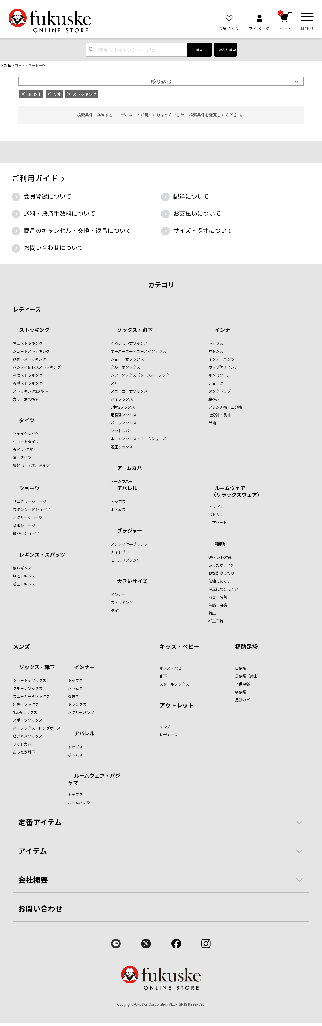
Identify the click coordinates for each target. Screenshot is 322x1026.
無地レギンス (24, 576)
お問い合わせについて (53, 247)
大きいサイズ (132, 581)
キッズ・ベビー (179, 646)
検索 (199, 49)
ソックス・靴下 (135, 330)
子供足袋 (242, 684)
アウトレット (176, 705)
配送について (191, 196)
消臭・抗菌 (217, 597)
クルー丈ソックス (125, 367)
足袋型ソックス (124, 414)
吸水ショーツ (24, 525)
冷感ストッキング (27, 383)
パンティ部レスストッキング (37, 367)
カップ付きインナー (225, 367)
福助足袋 (246, 646)
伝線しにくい (219, 581)
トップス (215, 343)
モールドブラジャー (127, 560)
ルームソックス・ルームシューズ (138, 438)
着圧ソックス (122, 446)
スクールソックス (174, 684)
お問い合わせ (40, 908)
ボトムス (215, 351)
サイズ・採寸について (202, 230)
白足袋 (240, 668)
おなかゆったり (221, 573)
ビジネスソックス (27, 736)
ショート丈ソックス (127, 359)
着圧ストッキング (27, 343)
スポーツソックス (27, 720)
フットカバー (122, 430)
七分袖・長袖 (219, 414)
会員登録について (47, 196)
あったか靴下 (24, 752)
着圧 (212, 613)
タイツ (27, 420)
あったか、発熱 (221, 565)
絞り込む (161, 81)
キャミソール (219, 375)
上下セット (217, 522)
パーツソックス (124, 422)
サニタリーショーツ (29, 501)
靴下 (163, 676)
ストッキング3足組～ (30, 391)
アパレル (127, 488)
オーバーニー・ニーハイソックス (138, 351)
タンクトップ (219, 391)
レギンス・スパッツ (42, 555)
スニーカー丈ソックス (129, 391)
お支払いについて (197, 213)
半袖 (212, 422)
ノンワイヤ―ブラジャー (131, 544)
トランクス (77, 704)
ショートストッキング (31, 351)
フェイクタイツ (26, 433)
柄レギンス (22, 568)
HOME (6, 65)
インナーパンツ (221, 359)
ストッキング (34, 330)
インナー (225, 330)
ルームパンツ (79, 802)
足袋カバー (244, 699)
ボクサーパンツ (81, 712)
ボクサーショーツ (27, 517)
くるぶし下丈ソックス (129, 343)
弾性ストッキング (27, 375)
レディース (27, 309)
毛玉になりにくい (223, 589)
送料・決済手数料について (59, 213)
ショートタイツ (26, 441)
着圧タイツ (22, 457)
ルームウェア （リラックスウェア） (235, 491)
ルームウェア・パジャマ (94, 779)
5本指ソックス (123, 407)
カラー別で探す (26, 399)
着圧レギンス (24, 584)
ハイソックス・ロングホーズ (37, 728)
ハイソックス (122, 399)
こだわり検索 (225, 49)
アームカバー (132, 468)
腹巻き (214, 399)
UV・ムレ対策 (220, 557)
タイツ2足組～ (25, 449)
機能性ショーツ (26, 533)
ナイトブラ (120, 552)
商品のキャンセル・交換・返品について (77, 230)
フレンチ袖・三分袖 (225, 407)
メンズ (21, 646)
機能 (220, 544)
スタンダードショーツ (31, 509)
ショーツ (215, 383)
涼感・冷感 (217, 605)
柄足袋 (240, 692)
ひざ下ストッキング (29, 359)
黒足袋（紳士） (248, 676)
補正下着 (215, 621)
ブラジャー (129, 531)
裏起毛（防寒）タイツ (31, 465)
